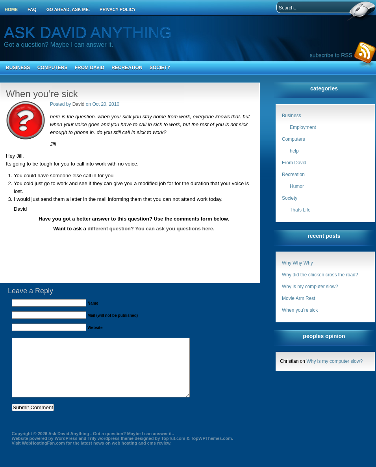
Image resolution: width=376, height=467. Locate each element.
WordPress (66, 450)
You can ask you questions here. (174, 229)
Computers (52, 67)
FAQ (32, 9)
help (294, 151)
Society (160, 67)
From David (89, 67)
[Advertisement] (134, 240)
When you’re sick (300, 310)
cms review (158, 454)
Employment (303, 127)
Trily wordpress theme (110, 450)
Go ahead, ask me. (68, 9)
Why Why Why (297, 263)
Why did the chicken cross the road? (320, 275)
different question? (110, 229)
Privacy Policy (118, 9)
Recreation (126, 67)
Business (18, 67)
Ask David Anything (88, 32)
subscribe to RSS (331, 55)
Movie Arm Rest (298, 298)
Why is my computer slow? (310, 286)
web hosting (124, 454)
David (78, 104)
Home (11, 9)
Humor (297, 186)
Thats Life (300, 210)
